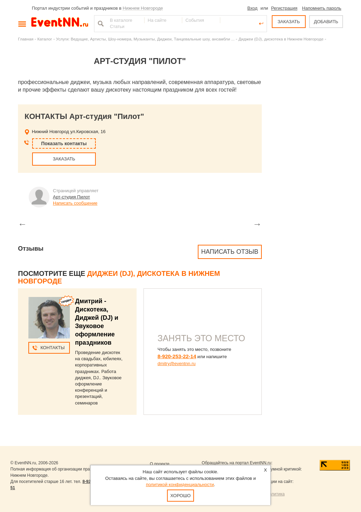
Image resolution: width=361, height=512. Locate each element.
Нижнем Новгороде (143, 8)
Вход (252, 8)
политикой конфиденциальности (180, 484)
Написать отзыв (229, 251)
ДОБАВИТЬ (326, 21)
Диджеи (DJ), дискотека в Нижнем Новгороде (281, 39)
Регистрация (284, 8)
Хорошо (180, 495)
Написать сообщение (75, 203)
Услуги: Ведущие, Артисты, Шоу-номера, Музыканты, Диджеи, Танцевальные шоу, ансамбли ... (145, 39)
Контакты (52, 347)
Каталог (44, 39)
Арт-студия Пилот (71, 196)
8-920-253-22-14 (177, 356)
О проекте (159, 464)
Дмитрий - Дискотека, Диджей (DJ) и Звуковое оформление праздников (96, 322)
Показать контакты (64, 143)
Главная (25, 39)
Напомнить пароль (321, 8)
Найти (100, 23)
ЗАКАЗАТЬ (289, 21)
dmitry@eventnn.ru (177, 363)
